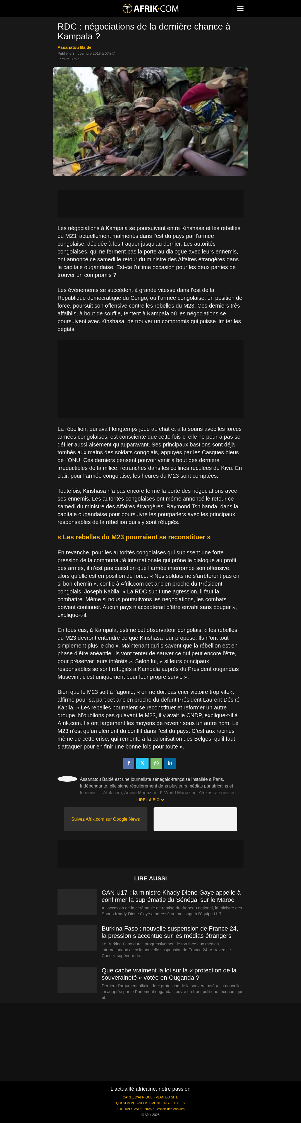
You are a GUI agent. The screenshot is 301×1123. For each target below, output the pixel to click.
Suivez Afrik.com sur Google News (105, 819)
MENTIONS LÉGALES (168, 1103)
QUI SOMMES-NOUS (132, 1103)
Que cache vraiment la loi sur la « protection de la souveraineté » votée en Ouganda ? (169, 974)
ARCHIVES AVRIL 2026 (134, 1109)
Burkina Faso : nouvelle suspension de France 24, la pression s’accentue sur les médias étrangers (170, 932)
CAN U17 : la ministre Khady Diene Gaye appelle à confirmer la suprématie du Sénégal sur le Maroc (171, 896)
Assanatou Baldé (75, 47)
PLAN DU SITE (167, 1097)
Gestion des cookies (170, 1109)
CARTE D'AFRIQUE (137, 1097)
